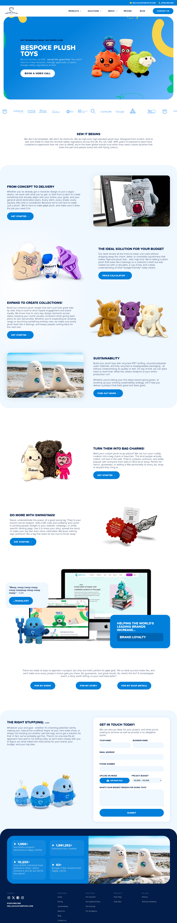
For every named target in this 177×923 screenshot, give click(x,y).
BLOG (142, 11)
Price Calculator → (115, 275)
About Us (61, 911)
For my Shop (90, 906)
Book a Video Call (38, 73)
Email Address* (107, 752)
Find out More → (108, 393)
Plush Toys (118, 897)
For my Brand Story (93, 901)
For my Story (88, 685)
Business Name (140, 740)
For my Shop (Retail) (134, 685)
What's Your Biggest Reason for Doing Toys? (123, 787)
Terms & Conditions (149, 901)
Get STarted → (106, 475)
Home (60, 897)
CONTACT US (163, 11)
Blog (59, 915)
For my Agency (91, 911)
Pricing (128, 11)
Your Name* (105, 740)
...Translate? (21, 600)
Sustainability (63, 906)
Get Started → (20, 216)
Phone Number (107, 764)
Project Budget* (140, 775)
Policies (145, 897)
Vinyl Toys (117, 901)
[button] (115, 780)
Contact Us (62, 920)
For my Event (42, 685)
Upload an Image (108, 775)
